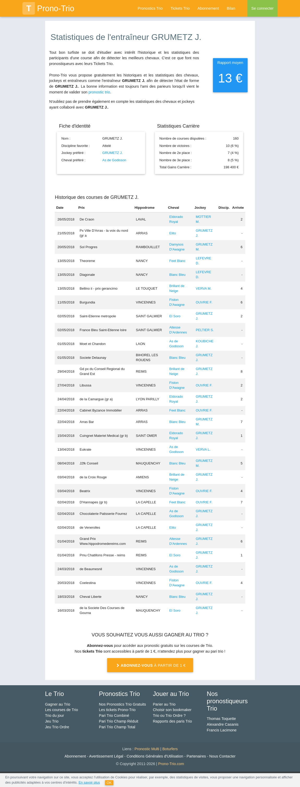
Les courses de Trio (61, 710)
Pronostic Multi (146, 749)
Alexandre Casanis (222, 724)
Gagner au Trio (57, 704)
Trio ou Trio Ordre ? (169, 715)
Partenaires (196, 756)
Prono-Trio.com (171, 764)
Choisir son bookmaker (172, 710)
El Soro (175, 316)
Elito (172, 233)
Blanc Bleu (177, 275)
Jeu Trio (52, 721)
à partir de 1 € (150, 666)
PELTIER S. (205, 330)
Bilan (231, 8)
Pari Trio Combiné (114, 715)
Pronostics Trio (150, 8)
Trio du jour (54, 715)
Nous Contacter (222, 756)
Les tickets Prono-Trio (117, 710)
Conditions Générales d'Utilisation (155, 756)
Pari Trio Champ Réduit (118, 721)
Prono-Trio (48, 8)
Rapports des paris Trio (172, 721)
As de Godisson (114, 160)
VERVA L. (203, 449)
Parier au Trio (164, 704)
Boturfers (170, 749)
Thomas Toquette (221, 719)
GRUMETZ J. (112, 153)
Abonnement (208, 8)
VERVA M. (203, 288)
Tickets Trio (180, 8)
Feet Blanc (177, 261)
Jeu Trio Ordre (57, 727)
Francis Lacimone (221, 730)
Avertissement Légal (106, 756)
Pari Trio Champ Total (117, 727)
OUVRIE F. (204, 302)
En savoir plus (89, 782)
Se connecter (262, 8)
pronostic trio (99, 92)
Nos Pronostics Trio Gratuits (122, 704)
